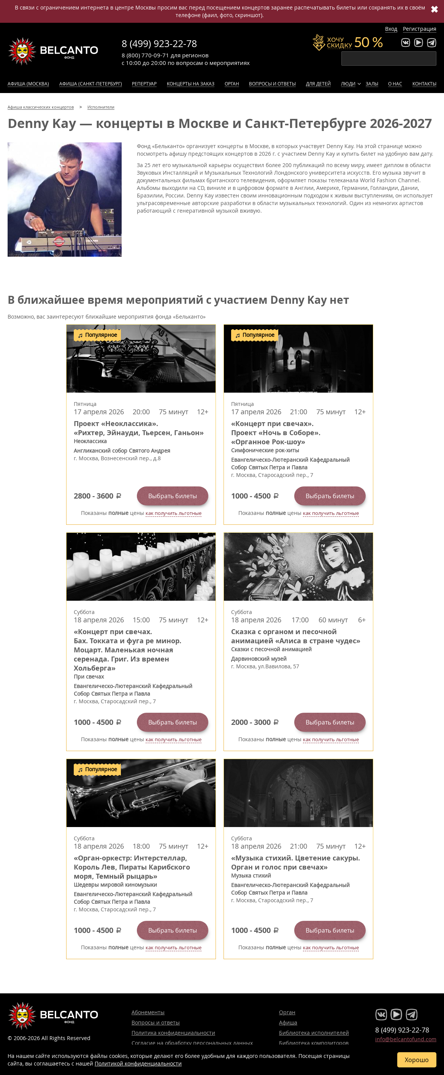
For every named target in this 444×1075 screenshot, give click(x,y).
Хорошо (417, 1060)
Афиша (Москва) (28, 84)
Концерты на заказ (190, 84)
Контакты (424, 84)
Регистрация (419, 28)
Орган (232, 84)
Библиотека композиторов (314, 1043)
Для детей (318, 84)
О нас (395, 84)
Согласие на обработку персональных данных (192, 1043)
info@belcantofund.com (405, 1039)
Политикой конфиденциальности (138, 1063)
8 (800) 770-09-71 (145, 55)
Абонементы (148, 1012)
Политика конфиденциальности (173, 1032)
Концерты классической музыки (53, 51)
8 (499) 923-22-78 (159, 43)
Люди (348, 84)
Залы (372, 84)
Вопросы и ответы (272, 84)
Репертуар (144, 84)
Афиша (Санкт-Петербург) (90, 84)
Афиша (288, 1022)
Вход (391, 28)
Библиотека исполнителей (314, 1032)
